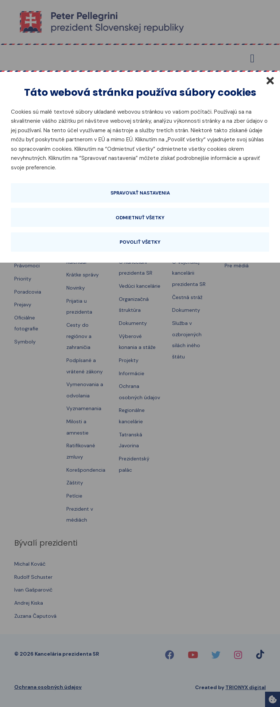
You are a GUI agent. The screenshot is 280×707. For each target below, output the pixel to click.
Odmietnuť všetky (140, 218)
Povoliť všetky (140, 242)
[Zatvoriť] (270, 80)
